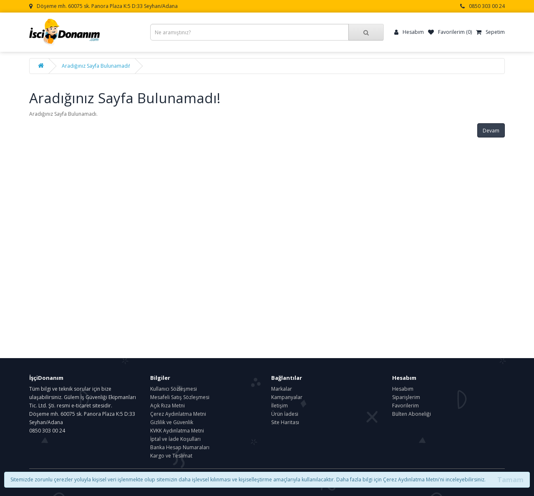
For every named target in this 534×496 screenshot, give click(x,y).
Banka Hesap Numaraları (179, 447)
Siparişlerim (406, 397)
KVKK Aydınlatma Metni (177, 430)
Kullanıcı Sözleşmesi (173, 388)
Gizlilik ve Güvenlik (171, 422)
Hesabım (402, 388)
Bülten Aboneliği (411, 413)
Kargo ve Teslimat (171, 455)
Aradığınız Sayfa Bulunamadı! (96, 65)
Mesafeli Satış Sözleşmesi (179, 397)
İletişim (279, 405)
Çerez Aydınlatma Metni (178, 413)
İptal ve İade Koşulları (175, 439)
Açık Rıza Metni (167, 405)
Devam (491, 130)
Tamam (510, 479)
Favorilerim (405, 405)
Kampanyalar (286, 397)
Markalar (281, 388)
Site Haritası (285, 422)
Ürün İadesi (284, 413)
